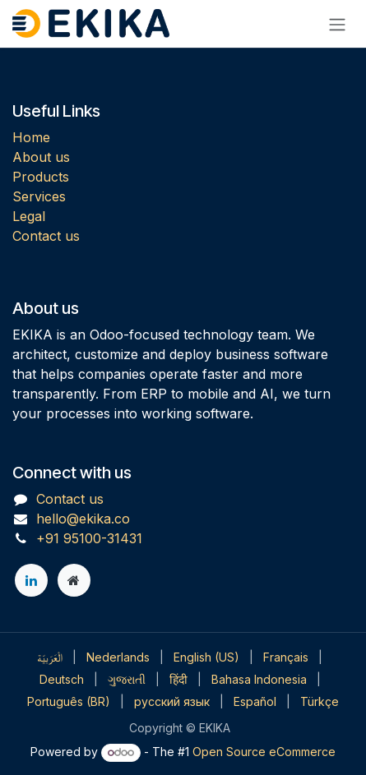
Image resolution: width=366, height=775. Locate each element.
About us (41, 157)
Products (40, 176)
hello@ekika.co (83, 518)
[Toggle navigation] (337, 24)
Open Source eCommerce (264, 752)
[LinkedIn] (31, 580)
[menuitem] (50, 657)
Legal (28, 216)
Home (31, 137)
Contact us (46, 236)
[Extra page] (74, 580)
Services (39, 196)
